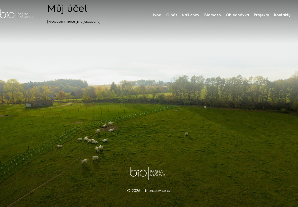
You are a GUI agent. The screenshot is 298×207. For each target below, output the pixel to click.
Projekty (261, 15)
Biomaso (212, 15)
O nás (171, 15)
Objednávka (237, 15)
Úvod (156, 15)
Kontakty (282, 15)
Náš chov (190, 15)
